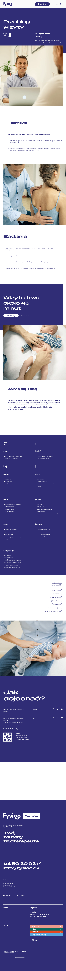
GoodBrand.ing (20, 957)
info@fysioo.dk (21, 868)
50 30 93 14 (27, 864)
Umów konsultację (25, 316)
